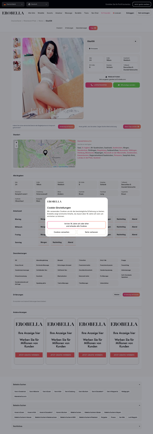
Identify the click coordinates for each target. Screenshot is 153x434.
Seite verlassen (91, 232)
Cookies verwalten (61, 232)
